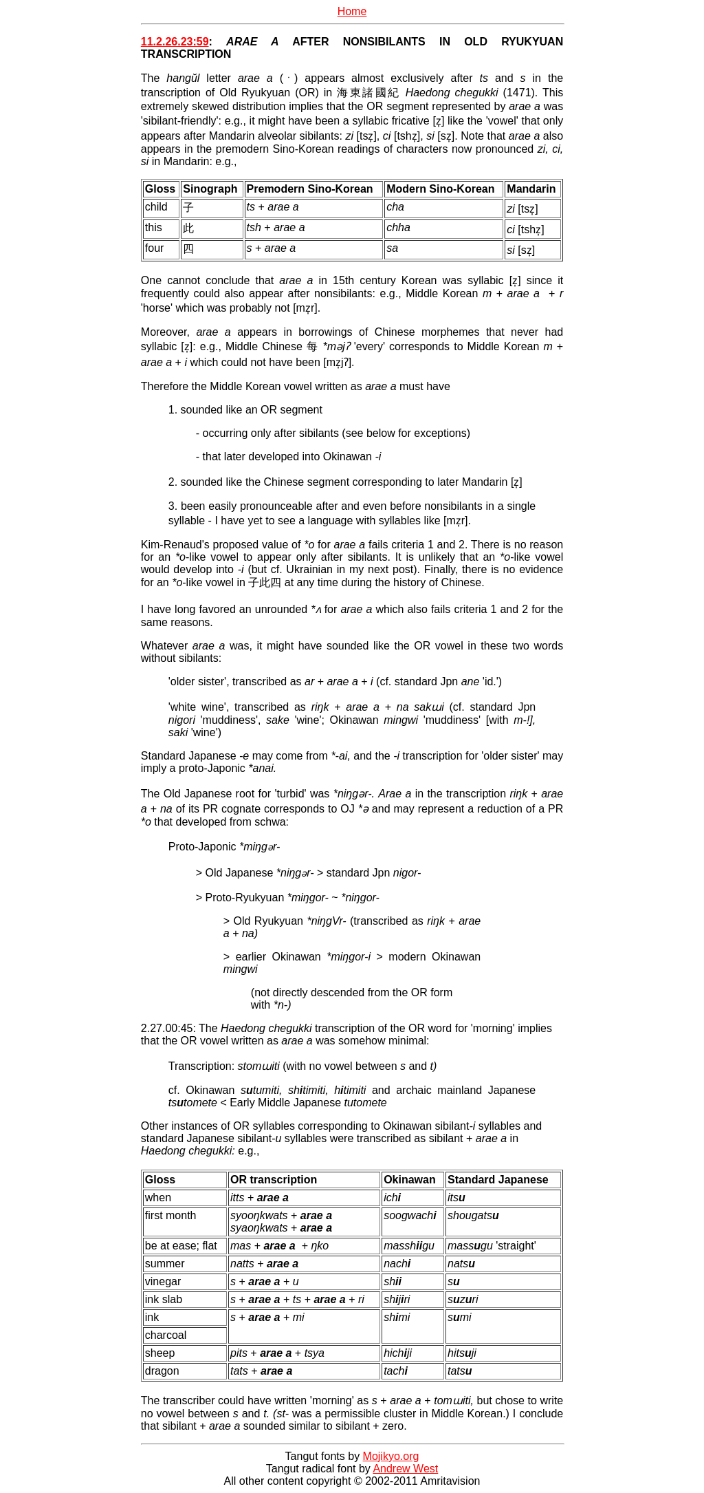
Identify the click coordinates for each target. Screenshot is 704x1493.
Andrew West (405, 1468)
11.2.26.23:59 (175, 41)
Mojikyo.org (391, 1456)
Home (352, 11)
